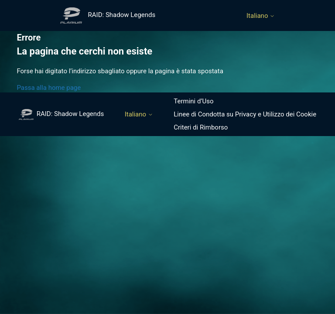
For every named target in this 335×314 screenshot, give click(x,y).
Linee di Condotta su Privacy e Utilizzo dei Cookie (245, 114)
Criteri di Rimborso (201, 127)
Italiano (260, 16)
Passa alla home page (49, 88)
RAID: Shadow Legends (61, 114)
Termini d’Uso (193, 101)
